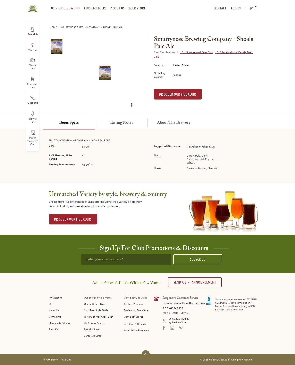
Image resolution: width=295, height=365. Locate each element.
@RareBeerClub (177, 322)
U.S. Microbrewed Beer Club (196, 52)
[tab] (69, 122)
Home (54, 27)
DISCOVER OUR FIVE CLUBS (73, 219)
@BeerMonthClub (179, 319)
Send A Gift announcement (195, 282)
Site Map (66, 359)
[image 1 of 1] (56, 47)
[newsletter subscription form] (126, 259)
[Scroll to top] (146, 353)
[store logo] (32, 6)
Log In (236, 8)
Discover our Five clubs (178, 94)
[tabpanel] (147, 156)
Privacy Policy (50, 359)
